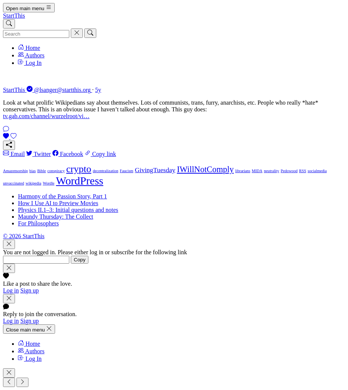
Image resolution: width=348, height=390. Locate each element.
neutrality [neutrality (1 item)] (271, 171)
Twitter (38, 154)
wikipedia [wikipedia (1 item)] (33, 183)
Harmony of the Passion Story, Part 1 (62, 196)
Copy (79, 259)
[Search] (9, 23)
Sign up (29, 290)
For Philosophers (38, 223)
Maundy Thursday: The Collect (55, 216)
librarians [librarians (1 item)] (242, 171)
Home (29, 48)
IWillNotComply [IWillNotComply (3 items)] (205, 169)
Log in (11, 290)
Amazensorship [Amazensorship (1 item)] (15, 171)
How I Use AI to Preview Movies (58, 203)
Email (14, 154)
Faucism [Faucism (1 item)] (126, 171)
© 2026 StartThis (24, 236)
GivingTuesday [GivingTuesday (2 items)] (155, 170)
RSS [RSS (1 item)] (302, 171)
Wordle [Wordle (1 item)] (48, 183)
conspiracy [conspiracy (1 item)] (56, 171)
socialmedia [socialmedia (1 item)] (317, 171)
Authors (31, 55)
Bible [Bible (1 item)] (41, 171)
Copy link (100, 154)
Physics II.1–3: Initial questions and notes (68, 210)
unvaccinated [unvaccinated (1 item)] (13, 183)
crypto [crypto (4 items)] (78, 169)
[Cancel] (77, 33)
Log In (30, 63)
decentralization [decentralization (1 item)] (105, 171)
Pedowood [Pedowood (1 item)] (289, 171)
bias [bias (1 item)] (32, 171)
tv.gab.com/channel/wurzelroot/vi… (46, 116)
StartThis (14, 15)
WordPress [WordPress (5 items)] (79, 181)
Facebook (67, 154)
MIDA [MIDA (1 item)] (257, 171)
